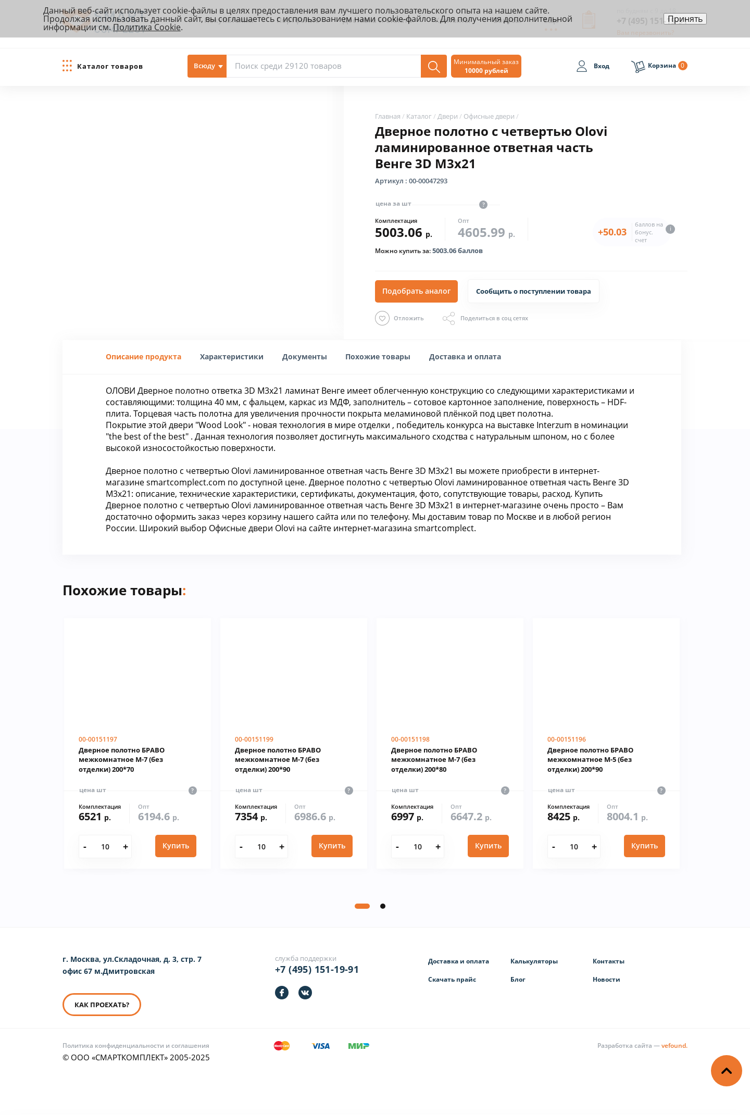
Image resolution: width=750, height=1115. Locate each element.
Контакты (608, 961)
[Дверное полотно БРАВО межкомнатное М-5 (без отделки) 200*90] (606, 743)
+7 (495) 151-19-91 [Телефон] (317, 969)
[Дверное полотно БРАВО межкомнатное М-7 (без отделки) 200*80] (450, 743)
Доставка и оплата (458, 961)
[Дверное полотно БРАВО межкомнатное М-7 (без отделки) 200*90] (293, 743)
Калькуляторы (534, 961)
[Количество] (105, 847)
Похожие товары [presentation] (377, 356)
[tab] (143, 356)
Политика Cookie (147, 27)
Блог (518, 979)
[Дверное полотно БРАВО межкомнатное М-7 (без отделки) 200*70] (137, 743)
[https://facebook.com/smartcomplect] (282, 992)
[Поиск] (434, 66)
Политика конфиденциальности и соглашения (136, 1045)
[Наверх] (726, 1070)
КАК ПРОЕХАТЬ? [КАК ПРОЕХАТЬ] (101, 1004)
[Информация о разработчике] (642, 1045)
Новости (606, 979)
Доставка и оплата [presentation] (465, 356)
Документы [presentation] (304, 356)
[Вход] (592, 67)
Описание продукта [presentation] (143, 356)
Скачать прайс (452, 979)
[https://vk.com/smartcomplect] (305, 992)
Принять (685, 18)
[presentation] (232, 356)
